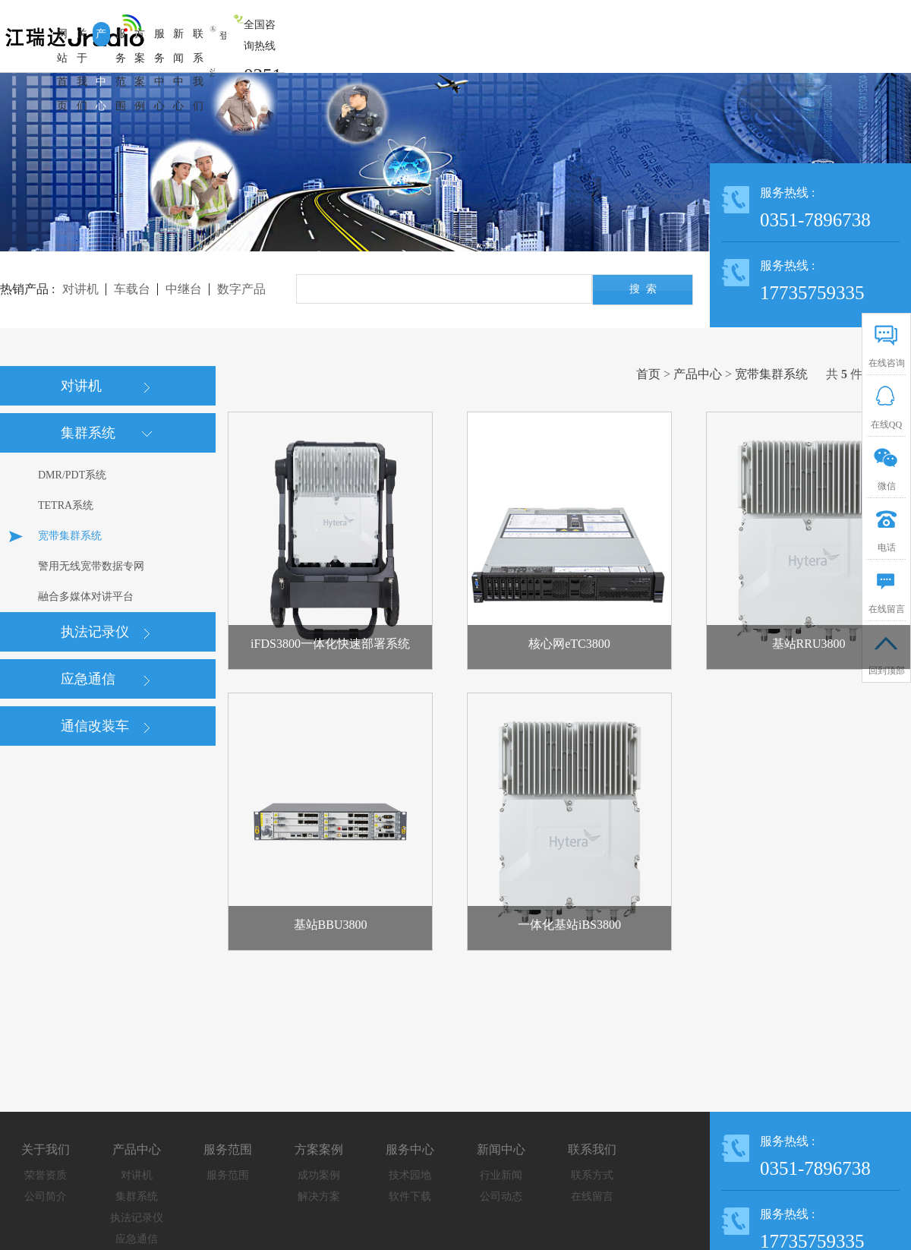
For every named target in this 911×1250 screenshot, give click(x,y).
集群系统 (136, 1196)
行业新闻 (501, 1175)
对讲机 (137, 1175)
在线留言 (592, 1196)
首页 (648, 374)
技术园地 (410, 1175)
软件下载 (410, 1196)
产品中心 (697, 374)
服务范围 (227, 1149)
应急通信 (136, 1239)
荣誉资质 (45, 1175)
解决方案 (319, 1196)
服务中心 (410, 1149)
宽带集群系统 (771, 374)
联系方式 (592, 1175)
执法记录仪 (136, 1217)
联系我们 (592, 1149)
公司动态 (501, 1196)
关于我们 (45, 1149)
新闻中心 (501, 1149)
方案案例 (319, 1149)
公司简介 (45, 1196)
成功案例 (319, 1175)
